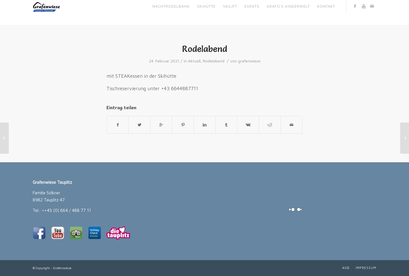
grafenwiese (249, 61)
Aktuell (194, 61)
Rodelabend (204, 49)
